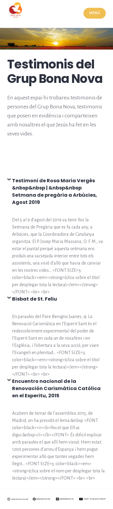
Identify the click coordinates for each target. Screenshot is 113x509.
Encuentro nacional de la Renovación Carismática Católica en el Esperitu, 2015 (56, 388)
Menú (94, 13)
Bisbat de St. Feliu (34, 298)
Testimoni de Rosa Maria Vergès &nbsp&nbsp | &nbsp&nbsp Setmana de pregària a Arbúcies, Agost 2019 (54, 191)
